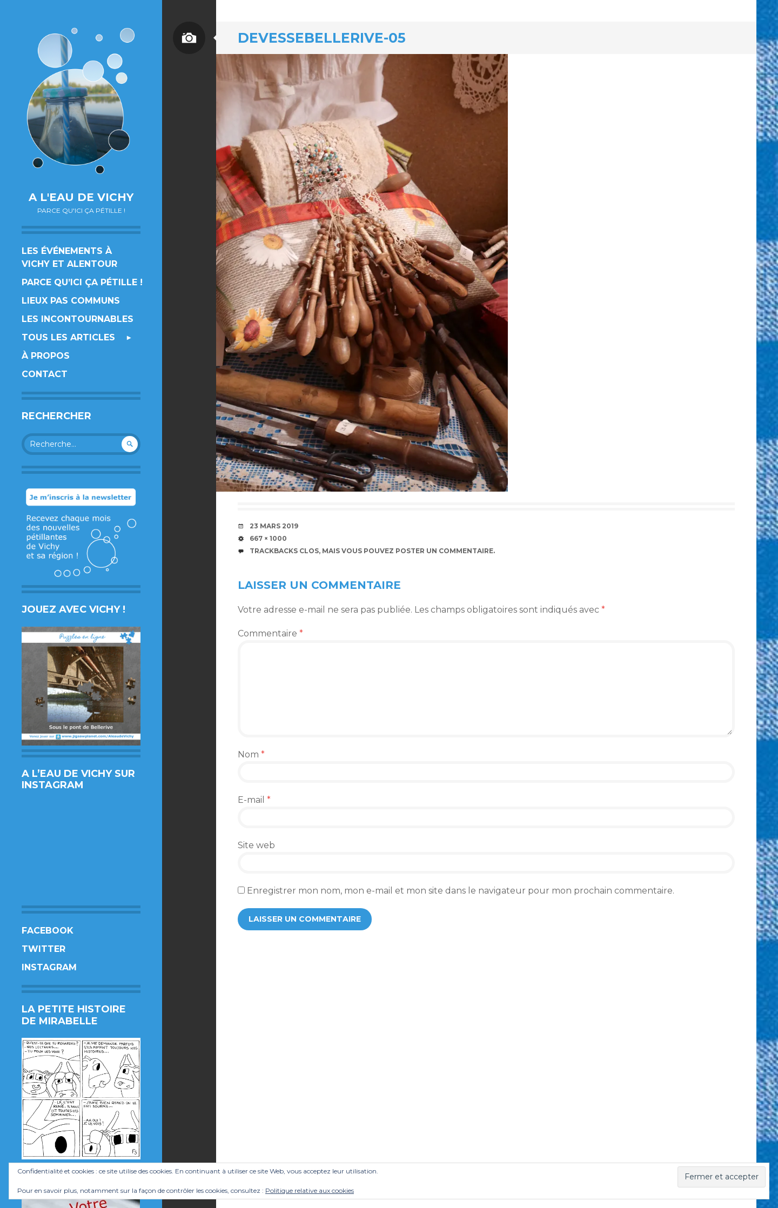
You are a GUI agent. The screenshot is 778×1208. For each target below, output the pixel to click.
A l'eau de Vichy (81, 197)
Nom (251, 754)
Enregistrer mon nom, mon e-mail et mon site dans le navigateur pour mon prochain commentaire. (460, 890)
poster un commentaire (444, 551)
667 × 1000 (268, 538)
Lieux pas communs (71, 301)
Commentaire (270, 633)
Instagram (49, 967)
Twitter (43, 949)
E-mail (254, 800)
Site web (256, 845)
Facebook (47, 930)
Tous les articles (68, 337)
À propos (46, 356)
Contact (45, 374)
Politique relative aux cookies (309, 1190)
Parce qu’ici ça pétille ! (82, 282)
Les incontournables (77, 319)
